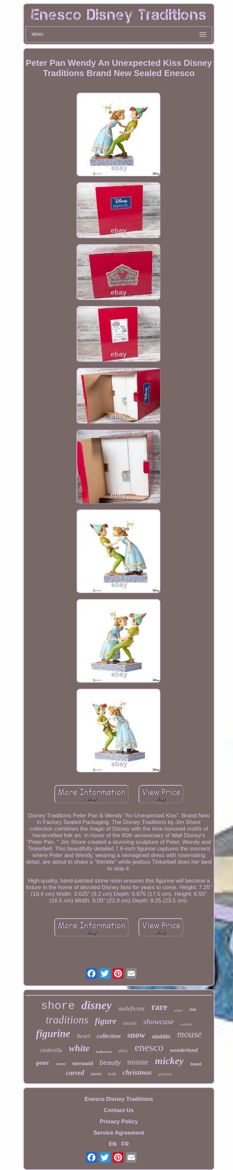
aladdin (161, 1036)
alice (123, 1050)
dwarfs (130, 1023)
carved (75, 1072)
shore (58, 1006)
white (79, 1048)
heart (83, 1035)
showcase (158, 1021)
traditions (67, 1020)
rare (159, 1007)
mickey (169, 1060)
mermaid (82, 1063)
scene (61, 1063)
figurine (53, 1033)
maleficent (131, 1008)
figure (105, 1021)
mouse (189, 1034)
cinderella (51, 1050)
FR (125, 1144)
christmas (137, 1072)
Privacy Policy (119, 1121)
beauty (110, 1062)
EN (113, 1144)
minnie (137, 1062)
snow (136, 1034)
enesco (149, 1047)
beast (196, 1064)
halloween (104, 1052)
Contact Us (119, 1110)
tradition (186, 1024)
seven (96, 1073)
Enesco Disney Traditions (119, 1099)
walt (112, 1073)
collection (109, 1036)
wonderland (184, 1050)
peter (42, 1063)
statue (178, 1010)
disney (97, 1005)
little (193, 1009)
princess (165, 1074)
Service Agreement (118, 1133)
